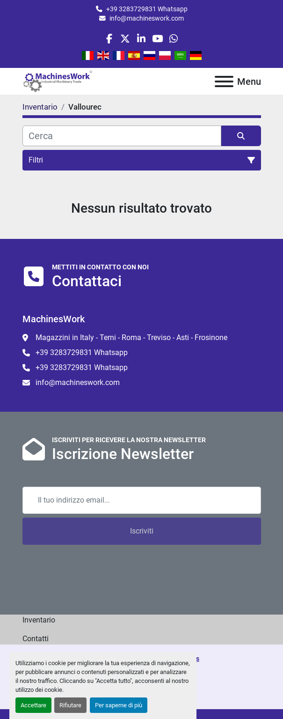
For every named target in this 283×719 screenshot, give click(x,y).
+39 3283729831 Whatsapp (147, 9)
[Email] (141, 500)
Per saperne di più (118, 705)
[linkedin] (141, 38)
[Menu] (224, 81)
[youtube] (157, 38)
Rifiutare (70, 705)
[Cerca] (121, 136)
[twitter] (125, 38)
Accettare (33, 705)
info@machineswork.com (146, 18)
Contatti (35, 638)
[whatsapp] (173, 38)
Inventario (38, 619)
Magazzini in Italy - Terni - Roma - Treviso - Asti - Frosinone (131, 337)
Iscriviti (141, 530)
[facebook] (109, 38)
